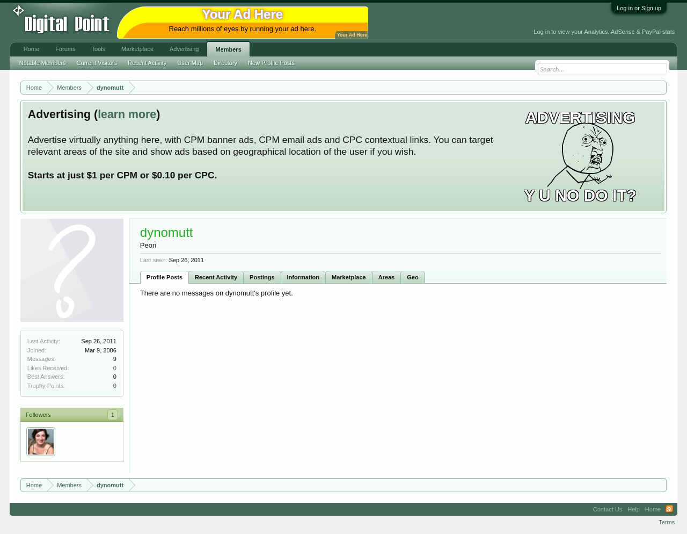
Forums (65, 49)
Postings (262, 277)
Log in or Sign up (639, 8)
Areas (386, 277)
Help (633, 509)
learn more (127, 114)
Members (228, 49)
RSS (669, 509)
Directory (225, 63)
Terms (667, 522)
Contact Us (607, 509)
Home (31, 49)
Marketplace (349, 277)
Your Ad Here (352, 35)
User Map (190, 63)
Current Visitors (97, 63)
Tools (98, 49)
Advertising (184, 49)
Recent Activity (216, 277)
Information (303, 277)
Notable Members (42, 63)
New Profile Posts (271, 63)
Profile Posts (164, 277)
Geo (412, 277)
